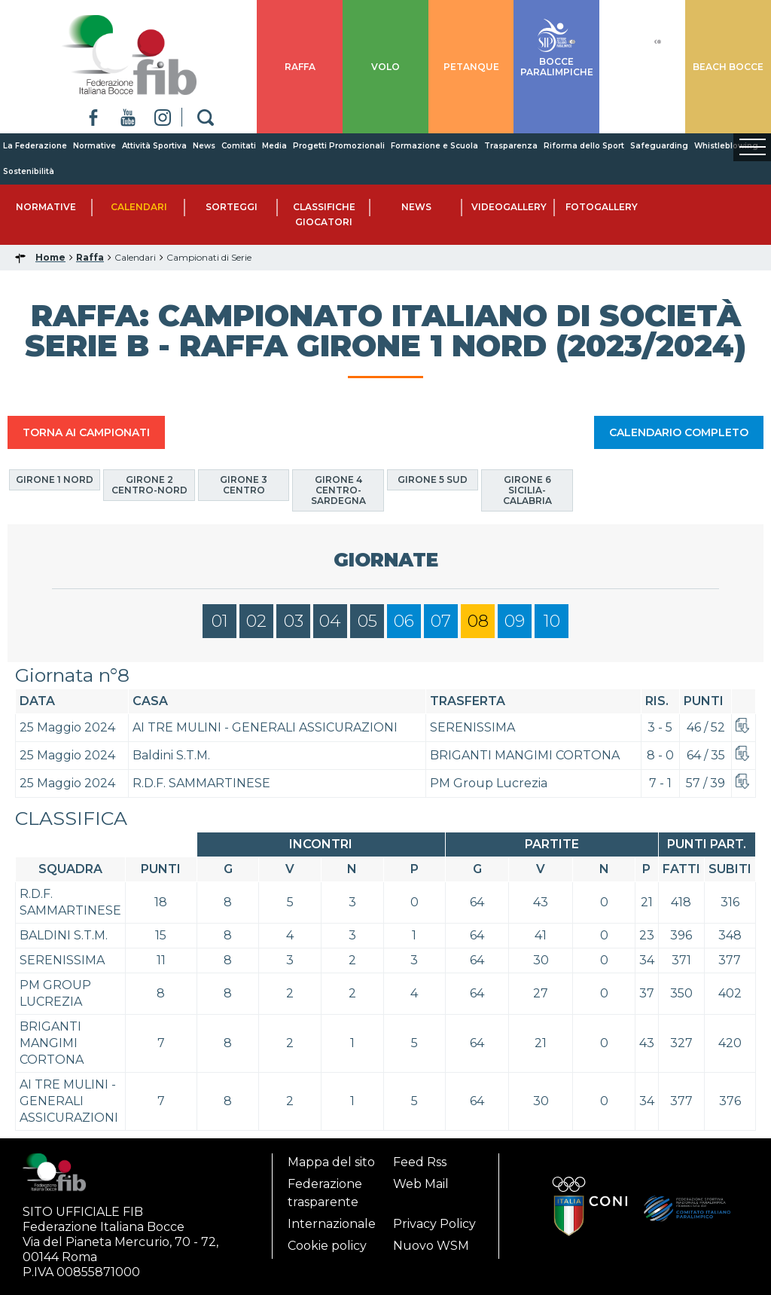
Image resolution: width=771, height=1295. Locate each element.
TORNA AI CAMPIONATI (86, 432)
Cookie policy (327, 1245)
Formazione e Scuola (434, 146)
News (204, 146)
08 (478, 621)
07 (441, 621)
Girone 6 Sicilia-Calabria (527, 490)
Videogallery (509, 206)
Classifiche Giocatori (324, 214)
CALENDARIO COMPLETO (678, 432)
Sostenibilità (28, 171)
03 (293, 621)
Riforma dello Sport (584, 146)
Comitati (238, 146)
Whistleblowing (726, 146)
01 (220, 621)
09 (514, 621)
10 (552, 621)
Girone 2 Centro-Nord (149, 485)
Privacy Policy (434, 1224)
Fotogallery (601, 206)
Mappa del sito (331, 1162)
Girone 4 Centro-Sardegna (338, 490)
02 (256, 621)
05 (367, 621)
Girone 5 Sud (433, 479)
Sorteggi (232, 206)
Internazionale (332, 1224)
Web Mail (421, 1184)
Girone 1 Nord (54, 479)
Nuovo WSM (431, 1245)
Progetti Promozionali (339, 146)
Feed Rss (419, 1162)
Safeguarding (659, 146)
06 (404, 621)
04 (330, 621)
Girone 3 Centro (243, 485)
